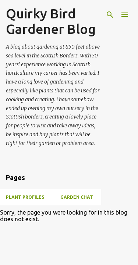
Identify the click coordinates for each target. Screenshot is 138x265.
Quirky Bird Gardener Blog (51, 21)
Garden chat (76, 197)
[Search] (110, 15)
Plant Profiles (25, 197)
